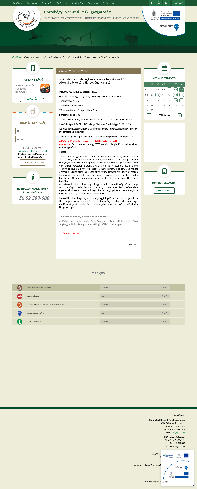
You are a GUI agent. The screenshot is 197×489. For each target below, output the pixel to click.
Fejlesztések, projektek (35, 313)
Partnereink (108, 3)
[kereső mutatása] (166, 3)
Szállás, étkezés (33, 296)
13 (175, 94)
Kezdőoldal (17, 57)
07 (181, 89)
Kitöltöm (163, 190)
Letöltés (31, 98)
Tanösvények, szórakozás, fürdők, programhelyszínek (46, 304)
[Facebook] (151, 3)
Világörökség (131, 18)
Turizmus (90, 18)
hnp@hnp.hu (179, 432)
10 (157, 94)
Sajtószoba (31, 3)
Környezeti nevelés (109, 18)
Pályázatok (92, 3)
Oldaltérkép (61, 3)
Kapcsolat (46, 3)
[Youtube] (159, 3)
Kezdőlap (17, 3)
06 (175, 89)
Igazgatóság (51, 18)
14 (181, 94)
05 (169, 89)
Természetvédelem (72, 18)
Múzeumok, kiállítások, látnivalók (39, 287)
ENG (180, 3)
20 (175, 100)
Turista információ (34, 321)
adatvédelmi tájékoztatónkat (32, 150)
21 (181, 100)
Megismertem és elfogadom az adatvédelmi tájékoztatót (32, 156)
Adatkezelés (77, 3)
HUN (176, 3)
